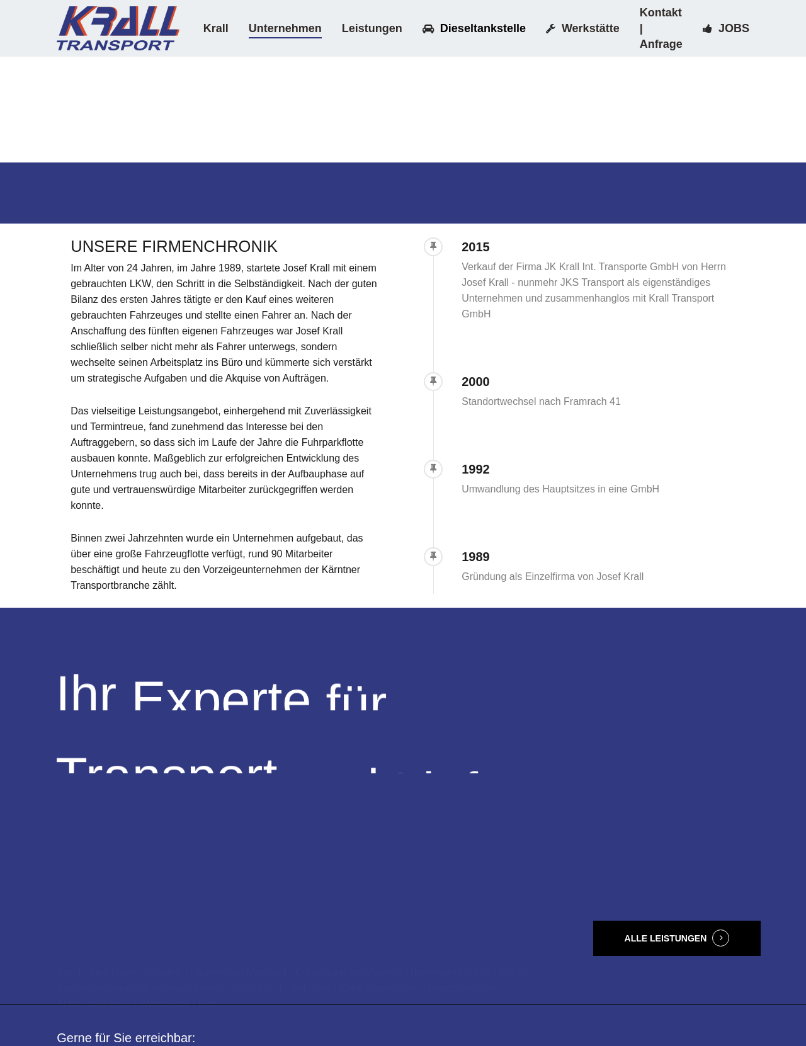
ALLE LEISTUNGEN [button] (666, 938)
